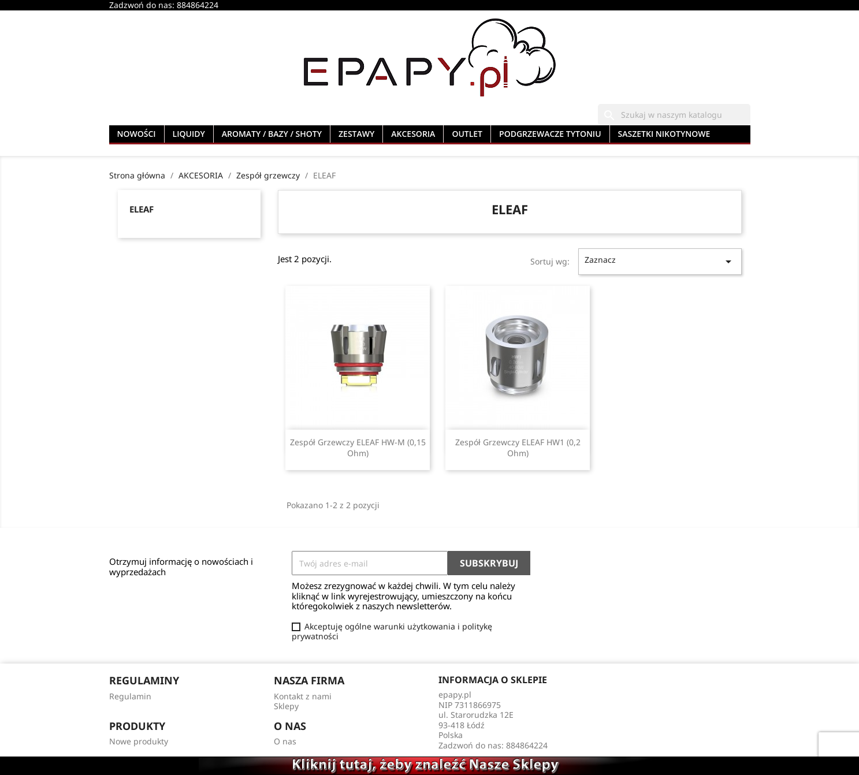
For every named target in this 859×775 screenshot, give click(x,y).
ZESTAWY (356, 133)
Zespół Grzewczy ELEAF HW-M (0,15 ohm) (358, 448)
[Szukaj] (674, 115)
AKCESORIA (413, 133)
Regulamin (130, 696)
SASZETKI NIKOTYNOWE (664, 133)
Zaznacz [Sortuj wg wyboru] (660, 261)
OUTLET (467, 133)
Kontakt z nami (303, 696)
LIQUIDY (189, 133)
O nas (285, 741)
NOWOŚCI (136, 133)
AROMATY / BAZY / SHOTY (272, 133)
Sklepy (286, 706)
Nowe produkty (138, 741)
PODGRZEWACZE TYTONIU (550, 133)
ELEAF (141, 209)
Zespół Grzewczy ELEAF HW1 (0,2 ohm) (518, 448)
